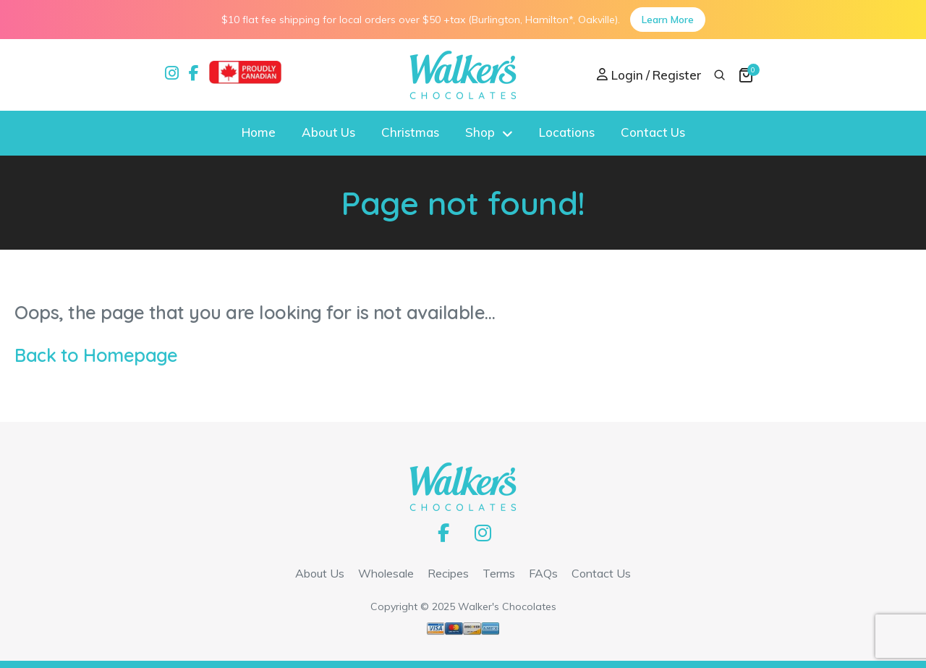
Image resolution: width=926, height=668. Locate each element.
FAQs (543, 573)
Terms (499, 573)
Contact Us (653, 132)
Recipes (448, 573)
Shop (480, 132)
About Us (328, 132)
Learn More (668, 19)
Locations (567, 132)
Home (259, 132)
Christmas (410, 132)
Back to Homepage (95, 355)
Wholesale (386, 573)
